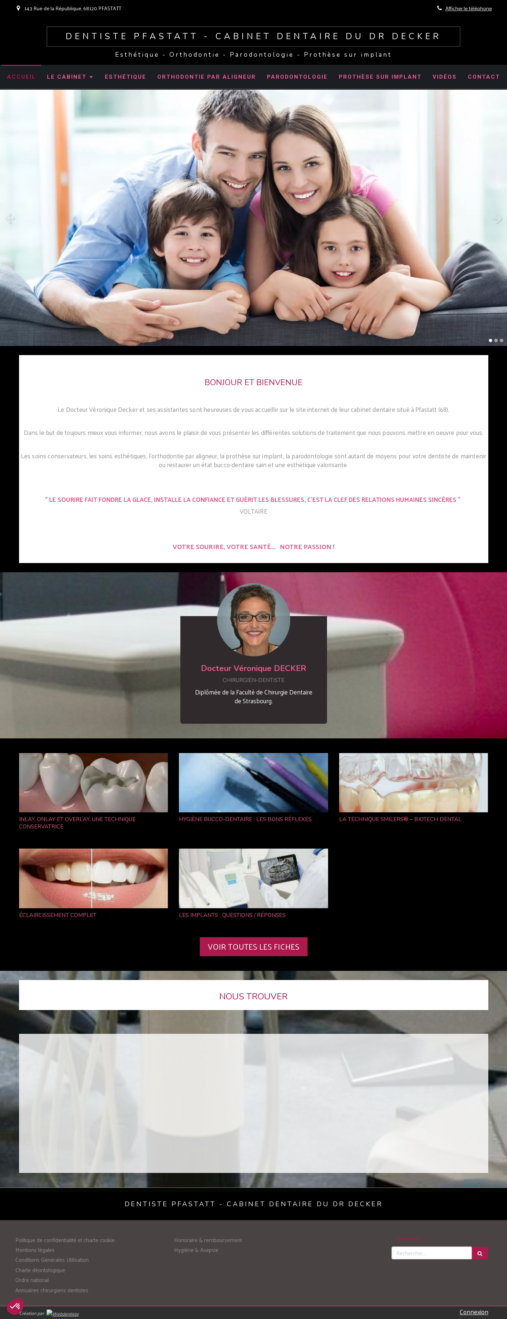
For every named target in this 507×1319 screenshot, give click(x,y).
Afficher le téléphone (468, 8)
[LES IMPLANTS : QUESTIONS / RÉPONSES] (253, 878)
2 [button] (496, 340)
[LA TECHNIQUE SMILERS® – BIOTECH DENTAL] (413, 783)
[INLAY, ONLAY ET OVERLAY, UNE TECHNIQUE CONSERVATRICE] (93, 783)
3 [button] (501, 340)
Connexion (474, 1311)
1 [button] (490, 340)
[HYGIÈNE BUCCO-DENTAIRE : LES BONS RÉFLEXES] (253, 783)
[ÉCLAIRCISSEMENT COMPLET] (93, 878)
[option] (253, 218)
